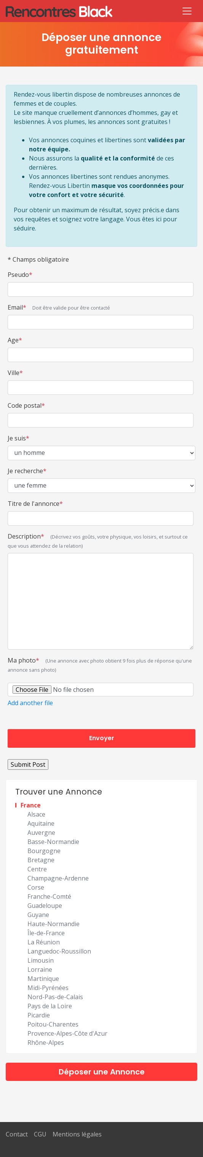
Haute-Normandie (53, 924)
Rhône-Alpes (45, 1042)
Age (15, 340)
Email (59, 307)
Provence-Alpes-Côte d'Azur (67, 1033)
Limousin (40, 960)
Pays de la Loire (49, 1006)
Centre (37, 869)
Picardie (38, 1015)
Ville (15, 373)
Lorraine (39, 969)
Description (98, 540)
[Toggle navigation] (187, 11)
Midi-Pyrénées (48, 988)
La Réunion (43, 942)
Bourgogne (44, 851)
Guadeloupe (44, 905)
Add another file (30, 703)
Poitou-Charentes (52, 1024)
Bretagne (40, 860)
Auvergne (41, 832)
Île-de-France (46, 933)
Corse (35, 887)
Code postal (26, 405)
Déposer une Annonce (102, 1071)
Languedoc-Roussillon (59, 951)
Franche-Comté (49, 896)
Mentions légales (77, 1134)
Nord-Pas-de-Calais (55, 997)
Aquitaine (40, 823)
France (31, 805)
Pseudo (20, 274)
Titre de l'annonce (35, 503)
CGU (40, 1134)
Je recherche (27, 471)
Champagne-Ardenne (58, 878)
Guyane (38, 915)
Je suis (18, 438)
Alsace (36, 814)
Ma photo (100, 664)
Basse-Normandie (53, 842)
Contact (17, 1134)
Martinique (43, 978)
